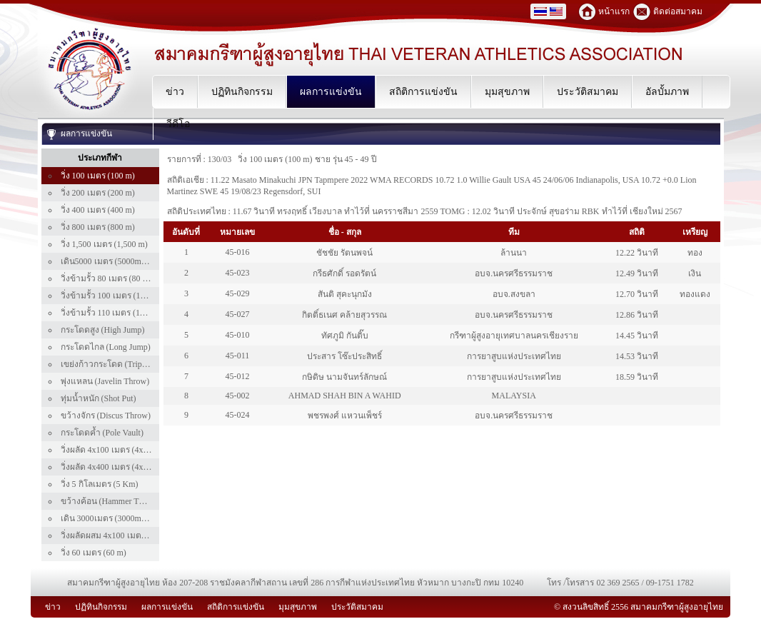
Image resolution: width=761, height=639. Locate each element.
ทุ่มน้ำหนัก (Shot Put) (98, 398)
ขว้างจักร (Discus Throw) (106, 416)
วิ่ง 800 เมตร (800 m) (98, 227)
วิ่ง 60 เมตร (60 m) (93, 553)
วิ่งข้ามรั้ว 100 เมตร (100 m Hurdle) (124, 296)
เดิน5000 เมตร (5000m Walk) (112, 261)
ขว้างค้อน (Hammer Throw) (110, 501)
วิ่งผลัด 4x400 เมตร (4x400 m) (114, 467)
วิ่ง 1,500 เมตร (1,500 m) (104, 244)
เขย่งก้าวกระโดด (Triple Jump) (116, 364)
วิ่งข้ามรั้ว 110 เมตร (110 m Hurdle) (123, 313)
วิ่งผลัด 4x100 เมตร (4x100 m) (114, 450)
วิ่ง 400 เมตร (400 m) (98, 210)
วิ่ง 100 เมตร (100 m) (98, 176)
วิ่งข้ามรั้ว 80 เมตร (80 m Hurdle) (119, 278)
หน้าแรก (614, 11)
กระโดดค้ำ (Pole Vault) (102, 433)
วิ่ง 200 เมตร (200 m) (98, 193)
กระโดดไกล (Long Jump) (106, 347)
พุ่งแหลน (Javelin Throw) (105, 381)
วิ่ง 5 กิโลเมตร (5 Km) (99, 484)
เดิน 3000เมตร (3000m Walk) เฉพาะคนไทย (138, 518)
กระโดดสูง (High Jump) (103, 330)
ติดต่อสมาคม (677, 11)
